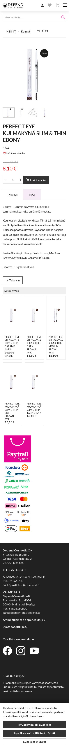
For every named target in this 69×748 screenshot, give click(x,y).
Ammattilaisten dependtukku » (24, 619)
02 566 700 (16, 580)
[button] (42, 5)
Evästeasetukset (34, 741)
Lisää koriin (36, 180)
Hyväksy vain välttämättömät (34, 733)
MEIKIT (11, 31)
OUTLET (43, 31)
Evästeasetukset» (15, 626)
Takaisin (13, 280)
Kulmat (25, 31)
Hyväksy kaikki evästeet (34, 724)
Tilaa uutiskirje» (13, 675)
